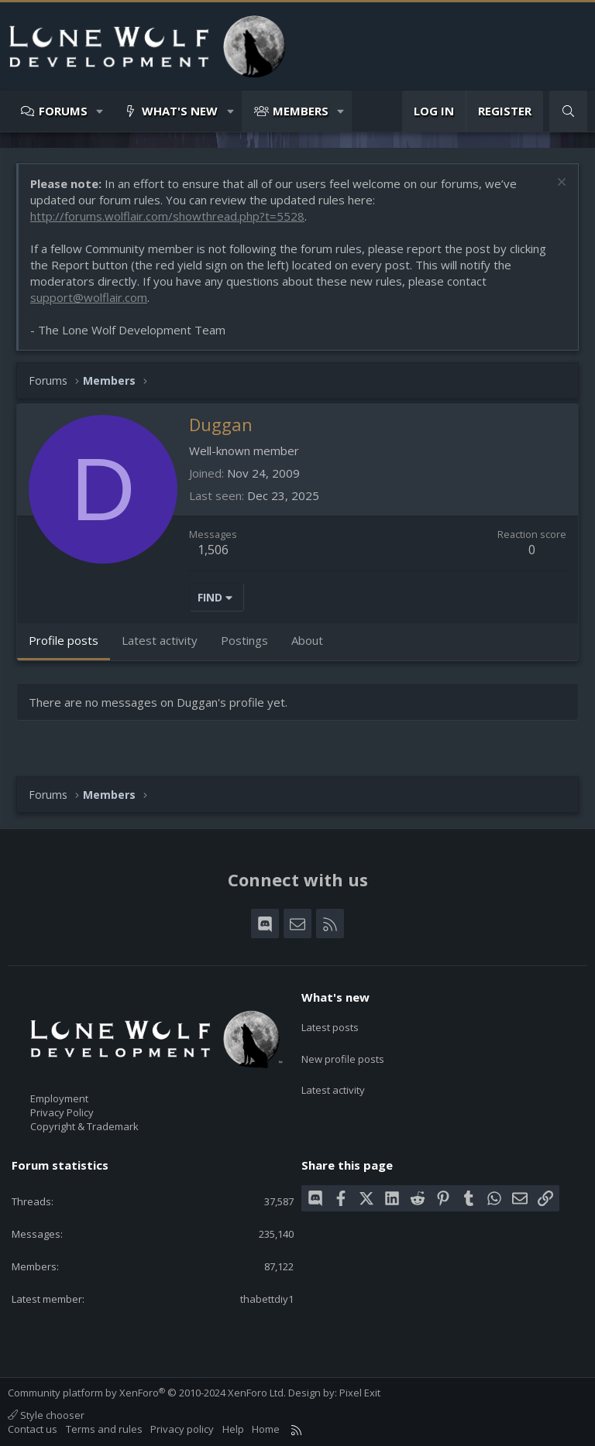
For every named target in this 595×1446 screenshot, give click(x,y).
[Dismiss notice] (559, 184)
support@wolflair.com (88, 297)
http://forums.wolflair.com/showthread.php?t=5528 (167, 216)
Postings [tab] (244, 640)
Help (233, 1429)
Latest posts (330, 1024)
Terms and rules (104, 1429)
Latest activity (333, 1081)
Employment (59, 1098)
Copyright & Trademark (84, 1126)
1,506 (213, 549)
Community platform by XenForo (147, 1393)
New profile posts (342, 1052)
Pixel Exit (359, 1393)
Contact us (32, 1429)
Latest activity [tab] (160, 640)
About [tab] (307, 640)
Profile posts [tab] (63, 640)
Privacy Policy (62, 1112)
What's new (180, 110)
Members (300, 110)
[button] (100, 111)
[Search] (568, 111)
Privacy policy (182, 1429)
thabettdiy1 (267, 1299)
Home (266, 1429)
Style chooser (46, 1415)
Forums (63, 110)
